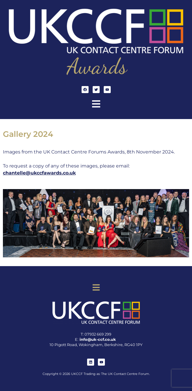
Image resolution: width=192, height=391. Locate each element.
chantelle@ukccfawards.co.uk (39, 173)
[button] (96, 104)
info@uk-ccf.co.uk (97, 339)
